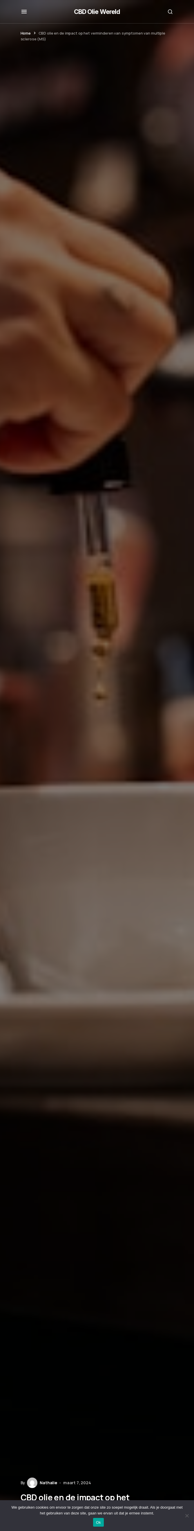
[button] (24, 11)
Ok (98, 1522)
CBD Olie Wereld (97, 11)
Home (26, 33)
